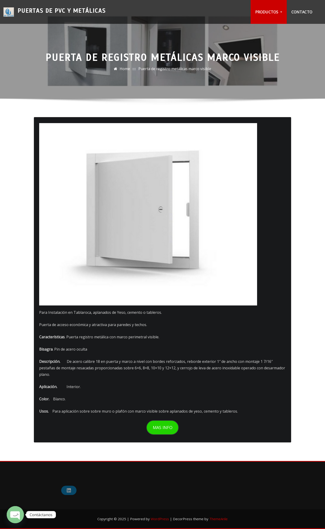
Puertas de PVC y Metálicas (62, 8)
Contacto (301, 12)
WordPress (160, 519)
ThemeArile (218, 519)
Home (125, 68)
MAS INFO (162, 427)
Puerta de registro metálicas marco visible (174, 68)
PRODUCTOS (268, 12)
